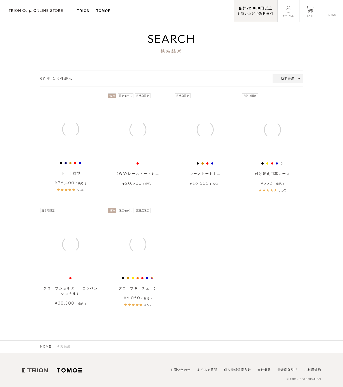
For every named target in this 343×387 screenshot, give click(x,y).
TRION (83, 11)
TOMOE (103, 11)
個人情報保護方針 (237, 369)
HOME (45, 346)
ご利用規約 (312, 369)
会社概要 (264, 369)
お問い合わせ (180, 369)
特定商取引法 (288, 369)
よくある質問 (207, 369)
